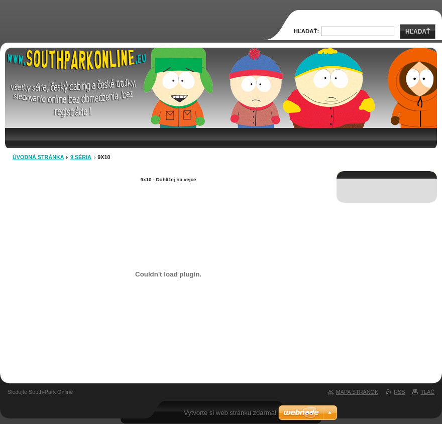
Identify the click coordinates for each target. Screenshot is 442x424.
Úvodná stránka (38, 157)
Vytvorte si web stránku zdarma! (230, 412)
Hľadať (417, 31)
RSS (399, 392)
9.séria (80, 157)
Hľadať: (306, 31)
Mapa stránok (357, 392)
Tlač (427, 392)
